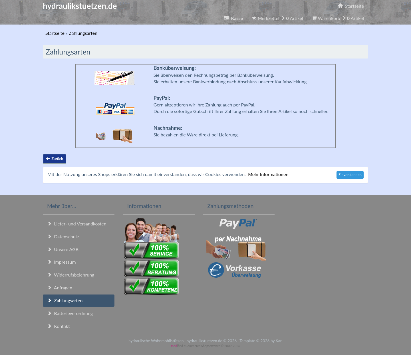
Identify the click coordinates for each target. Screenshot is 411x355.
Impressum (61, 262)
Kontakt (58, 326)
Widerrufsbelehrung (70, 274)
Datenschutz (63, 236)
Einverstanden (350, 174)
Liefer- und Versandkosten (76, 223)
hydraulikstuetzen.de (80, 6)
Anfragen (59, 287)
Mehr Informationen (268, 174)
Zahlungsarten (64, 300)
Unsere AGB (62, 249)
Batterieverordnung (70, 313)
